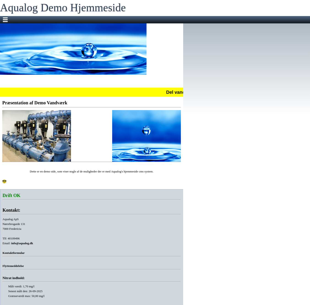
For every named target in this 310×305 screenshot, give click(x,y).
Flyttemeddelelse (13, 266)
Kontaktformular (14, 253)
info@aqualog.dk (22, 243)
